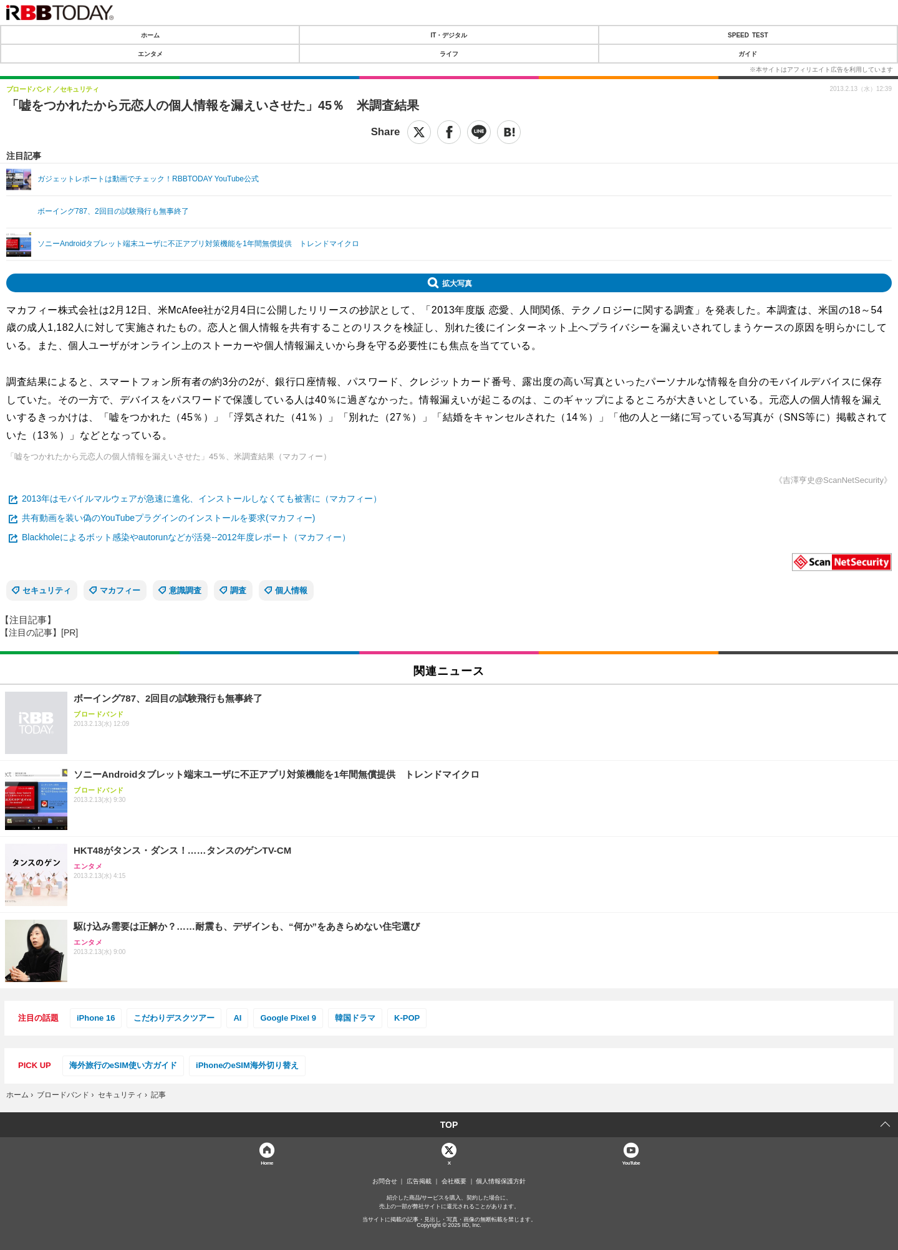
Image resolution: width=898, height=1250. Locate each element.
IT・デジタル (449, 35)
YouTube (631, 1162)
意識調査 (185, 590)
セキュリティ (46, 590)
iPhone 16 (96, 1018)
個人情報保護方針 (501, 1181)
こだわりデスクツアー (174, 1018)
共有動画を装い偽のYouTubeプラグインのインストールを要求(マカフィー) (168, 518)
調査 (238, 590)
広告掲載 (419, 1181)
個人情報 (291, 590)
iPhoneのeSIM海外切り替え (247, 1065)
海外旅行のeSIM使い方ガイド (123, 1065)
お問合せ (384, 1181)
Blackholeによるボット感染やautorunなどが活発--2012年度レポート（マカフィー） (186, 537)
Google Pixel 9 (288, 1018)
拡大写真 (457, 283)
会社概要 (454, 1181)
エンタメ (150, 53)
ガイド (747, 53)
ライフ (449, 53)
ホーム (150, 35)
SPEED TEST (748, 35)
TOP (449, 1125)
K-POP (407, 1018)
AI (237, 1018)
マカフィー (120, 590)
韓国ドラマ (355, 1018)
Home (267, 1162)
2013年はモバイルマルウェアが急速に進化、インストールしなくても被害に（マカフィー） (202, 498)
